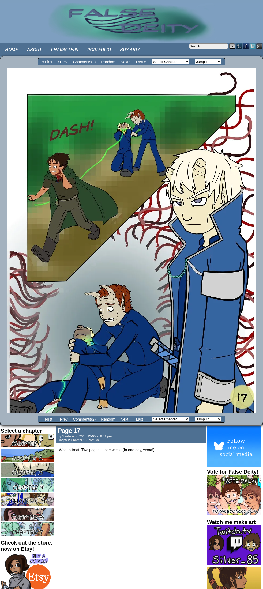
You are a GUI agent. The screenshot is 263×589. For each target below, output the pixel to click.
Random (108, 62)
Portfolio (99, 49)
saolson (68, 436)
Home (11, 49)
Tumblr (239, 46)
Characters (64, 49)
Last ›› (141, 62)
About (34, 49)
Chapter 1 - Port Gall (85, 440)
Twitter (252, 46)
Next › (125, 62)
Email (259, 46)
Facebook (246, 46)
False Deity (131, 17)
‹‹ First (47, 62)
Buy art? (129, 49)
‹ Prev (62, 62)
